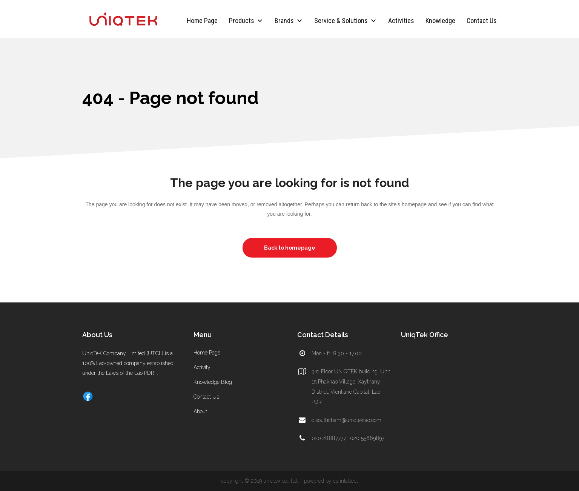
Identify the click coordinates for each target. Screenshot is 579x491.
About (200, 411)
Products (246, 20)
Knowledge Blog (213, 382)
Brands (289, 20)
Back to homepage (289, 248)
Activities (401, 21)
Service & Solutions (345, 20)
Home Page (202, 21)
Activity (202, 367)
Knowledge (440, 21)
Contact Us (482, 21)
